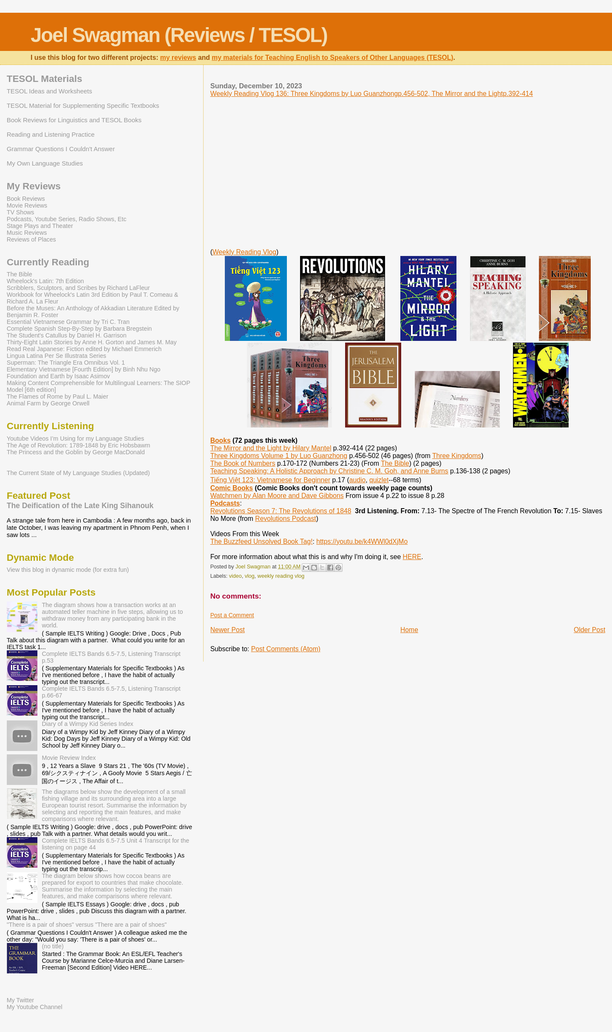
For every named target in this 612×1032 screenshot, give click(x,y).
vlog (250, 576)
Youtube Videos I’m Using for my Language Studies (75, 438)
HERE (412, 556)
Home (409, 629)
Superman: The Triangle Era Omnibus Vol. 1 (66, 362)
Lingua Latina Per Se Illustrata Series (56, 355)
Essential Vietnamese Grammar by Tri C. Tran (68, 321)
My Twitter (20, 1000)
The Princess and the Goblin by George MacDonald (76, 452)
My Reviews (34, 186)
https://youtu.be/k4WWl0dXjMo (362, 541)
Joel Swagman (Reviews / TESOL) (179, 35)
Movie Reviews (27, 205)
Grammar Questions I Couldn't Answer (61, 148)
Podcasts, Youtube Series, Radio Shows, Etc (67, 219)
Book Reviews (26, 198)
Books (220, 440)
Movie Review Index (69, 757)
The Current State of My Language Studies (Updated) (78, 473)
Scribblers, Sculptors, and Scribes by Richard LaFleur (78, 287)
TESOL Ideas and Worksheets (49, 91)
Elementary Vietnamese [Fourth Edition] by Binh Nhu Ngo (84, 369)
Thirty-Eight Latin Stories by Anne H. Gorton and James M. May (92, 342)
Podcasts (225, 503)
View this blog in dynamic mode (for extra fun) (68, 569)
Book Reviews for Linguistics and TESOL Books (74, 120)
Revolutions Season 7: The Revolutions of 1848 (280, 511)
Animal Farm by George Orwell (48, 403)
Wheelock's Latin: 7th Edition (45, 281)
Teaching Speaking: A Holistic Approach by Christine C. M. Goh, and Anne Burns (329, 471)
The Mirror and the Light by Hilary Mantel (271, 448)
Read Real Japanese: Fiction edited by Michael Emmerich (84, 349)
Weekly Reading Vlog (244, 252)
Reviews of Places (31, 239)
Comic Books (231, 488)
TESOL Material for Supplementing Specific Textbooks (83, 105)
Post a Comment (232, 615)
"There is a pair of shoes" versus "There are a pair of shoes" (87, 924)
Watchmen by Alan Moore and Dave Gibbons (277, 495)
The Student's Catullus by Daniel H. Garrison (67, 335)
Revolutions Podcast (285, 518)
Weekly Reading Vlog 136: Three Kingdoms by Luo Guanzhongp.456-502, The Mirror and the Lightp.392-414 (371, 93)
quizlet (378, 480)
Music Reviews (27, 232)
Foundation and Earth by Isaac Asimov (58, 376)
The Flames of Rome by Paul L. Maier (57, 396)
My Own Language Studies (45, 163)
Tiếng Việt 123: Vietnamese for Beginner (270, 480)
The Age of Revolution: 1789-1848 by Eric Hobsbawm (78, 445)
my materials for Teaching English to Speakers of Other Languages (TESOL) (332, 57)
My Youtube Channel (34, 1007)
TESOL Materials (44, 78)
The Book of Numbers (242, 463)
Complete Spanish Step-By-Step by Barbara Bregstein (79, 328)
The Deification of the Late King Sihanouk (80, 505)
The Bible (395, 463)
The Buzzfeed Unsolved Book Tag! (261, 541)
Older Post (589, 629)
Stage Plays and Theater (40, 225)
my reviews (178, 57)
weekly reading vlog (281, 576)
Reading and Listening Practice (51, 134)
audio (357, 480)
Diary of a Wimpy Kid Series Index (87, 723)
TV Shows (20, 212)
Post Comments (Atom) (285, 648)
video (235, 576)
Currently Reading (48, 262)
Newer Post (227, 629)
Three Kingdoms (456, 455)
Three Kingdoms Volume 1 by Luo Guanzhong (278, 455)
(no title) (52, 946)
